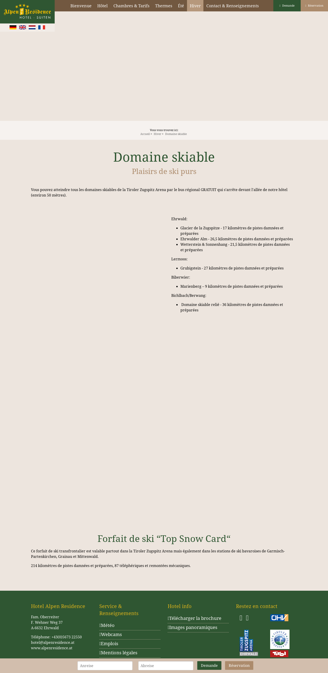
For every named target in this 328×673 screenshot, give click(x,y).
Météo (107, 625)
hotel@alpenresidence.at (52, 642)
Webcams (110, 634)
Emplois (108, 643)
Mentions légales (118, 653)
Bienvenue (81, 5)
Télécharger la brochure (194, 618)
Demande (287, 6)
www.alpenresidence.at (51, 647)
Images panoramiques (192, 627)
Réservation (314, 6)
